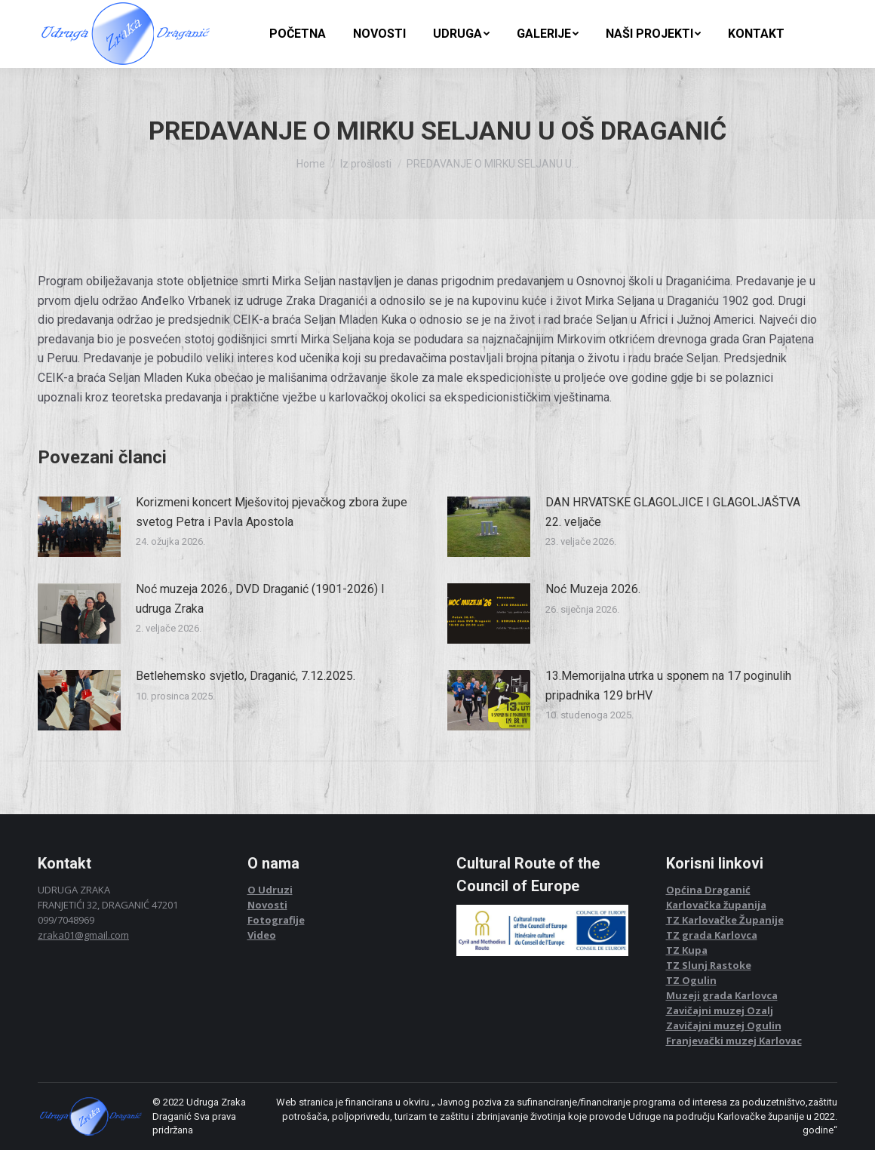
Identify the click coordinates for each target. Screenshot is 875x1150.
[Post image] (79, 527)
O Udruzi (270, 889)
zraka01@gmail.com (83, 935)
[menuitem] (297, 34)
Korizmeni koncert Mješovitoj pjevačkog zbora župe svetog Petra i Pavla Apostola (271, 512)
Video (261, 935)
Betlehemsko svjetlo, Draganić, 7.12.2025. (245, 676)
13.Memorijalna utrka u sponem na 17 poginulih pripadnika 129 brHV (668, 686)
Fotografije (276, 920)
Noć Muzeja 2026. (592, 589)
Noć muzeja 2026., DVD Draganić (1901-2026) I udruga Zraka (260, 599)
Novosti (267, 905)
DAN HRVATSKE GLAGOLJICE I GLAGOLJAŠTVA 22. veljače (672, 512)
